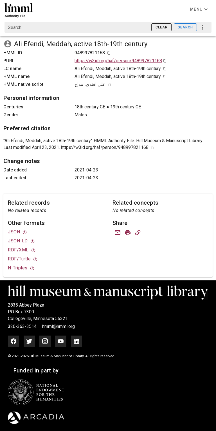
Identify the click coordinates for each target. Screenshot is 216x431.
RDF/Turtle (19, 259)
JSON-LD (18, 241)
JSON (14, 232)
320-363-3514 (23, 326)
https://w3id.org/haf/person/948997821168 (118, 60)
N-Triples (18, 268)
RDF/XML (18, 250)
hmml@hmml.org (58, 326)
